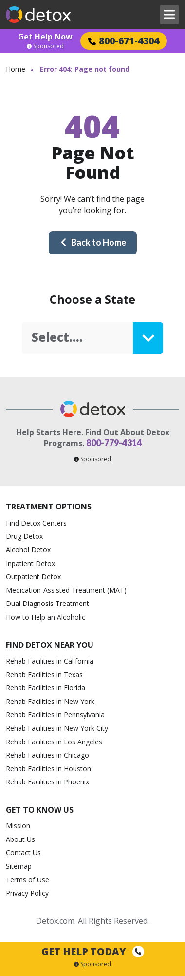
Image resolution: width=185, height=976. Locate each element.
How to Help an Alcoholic (45, 617)
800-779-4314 (114, 442)
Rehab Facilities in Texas (44, 674)
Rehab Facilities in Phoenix (47, 781)
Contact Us (23, 852)
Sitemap (19, 866)
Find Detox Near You (49, 645)
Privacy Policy (27, 893)
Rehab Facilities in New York (50, 701)
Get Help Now (45, 36)
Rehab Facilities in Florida (45, 687)
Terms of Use (27, 879)
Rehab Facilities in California (49, 660)
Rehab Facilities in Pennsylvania (55, 714)
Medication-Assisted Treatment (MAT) (66, 590)
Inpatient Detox (30, 563)
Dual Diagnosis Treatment (47, 603)
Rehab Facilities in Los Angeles (54, 741)
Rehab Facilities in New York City (57, 728)
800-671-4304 (123, 40)
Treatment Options (49, 506)
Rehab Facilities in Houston (48, 768)
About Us (20, 839)
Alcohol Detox (28, 549)
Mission (18, 825)
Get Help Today (92, 951)
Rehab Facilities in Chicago (47, 755)
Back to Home (93, 242)
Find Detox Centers (36, 522)
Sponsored (45, 46)
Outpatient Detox (33, 576)
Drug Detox (24, 536)
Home (15, 69)
